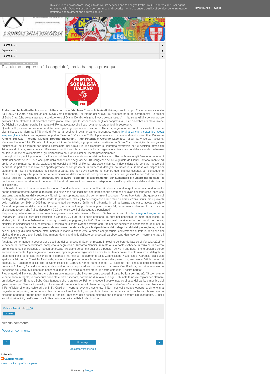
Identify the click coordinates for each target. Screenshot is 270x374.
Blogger (89, 370)
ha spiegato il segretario (146, 213)
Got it (217, 8)
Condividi (9, 314)
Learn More (202, 8)
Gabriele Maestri (14, 358)
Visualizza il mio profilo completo (19, 363)
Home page (82, 342)
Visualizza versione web (82, 348)
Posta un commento (16, 330)
